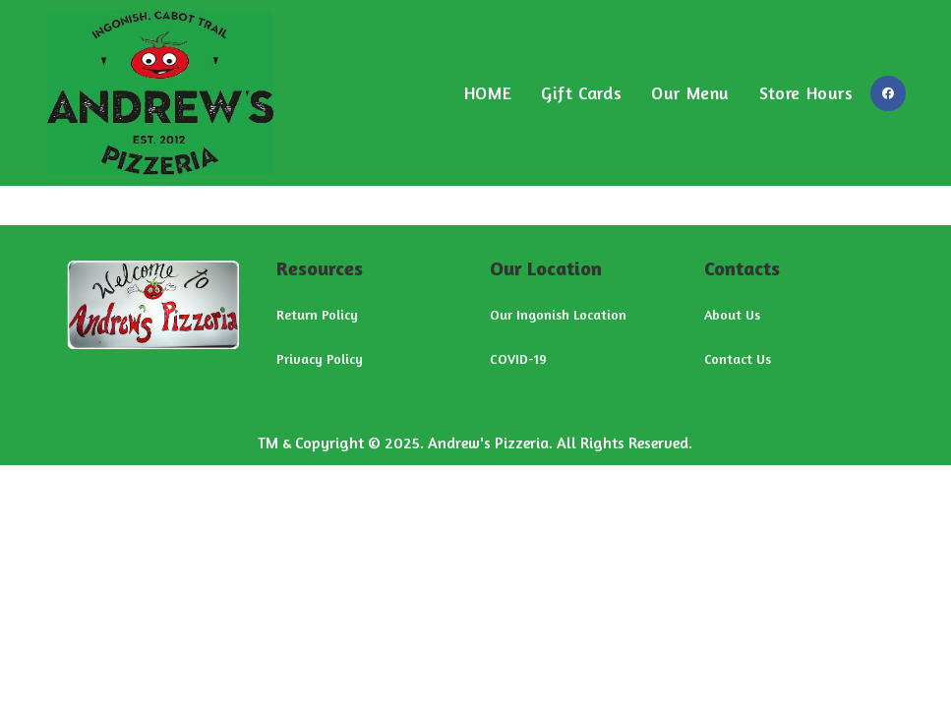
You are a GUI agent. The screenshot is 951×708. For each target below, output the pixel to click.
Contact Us (737, 358)
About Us (732, 314)
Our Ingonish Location (558, 314)
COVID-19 (518, 358)
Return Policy (317, 314)
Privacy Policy (319, 358)
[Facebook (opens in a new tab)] (888, 93)
